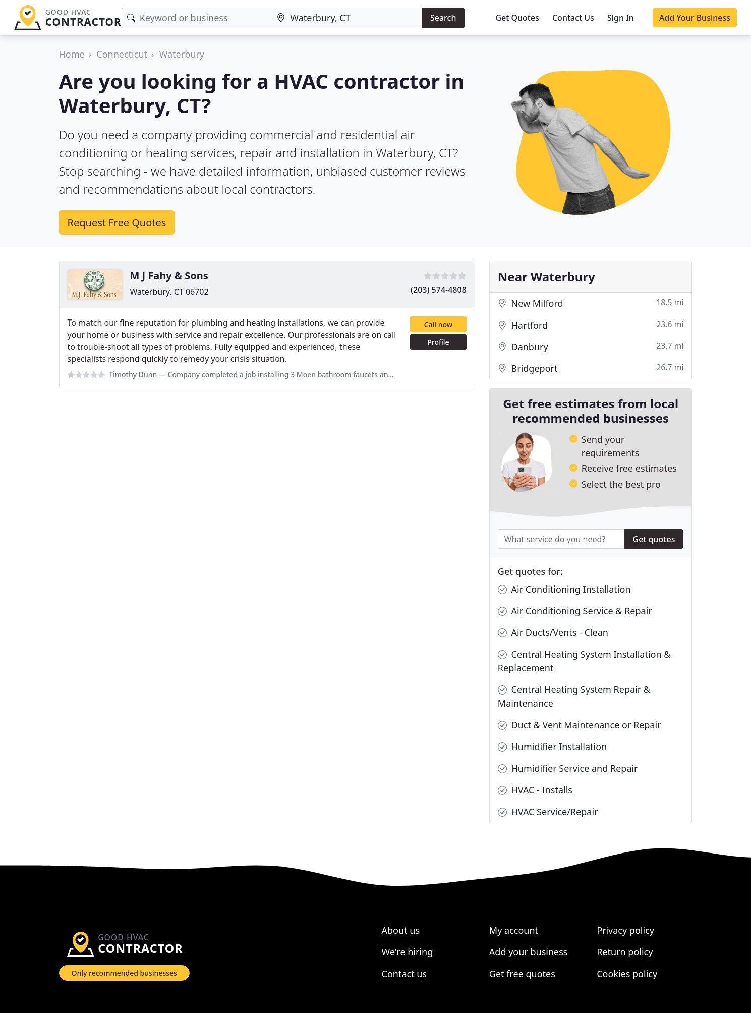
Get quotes (654, 539)
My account (513, 930)
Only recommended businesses (124, 973)
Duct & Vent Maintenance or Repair (579, 725)
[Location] (346, 18)
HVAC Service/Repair (548, 812)
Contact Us (573, 17)
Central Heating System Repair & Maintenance (574, 696)
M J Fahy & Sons (169, 275)
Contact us (404, 974)
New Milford (591, 303)
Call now (438, 324)
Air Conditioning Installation (564, 589)
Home (72, 54)
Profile (438, 342)
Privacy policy (625, 930)
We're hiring (407, 952)
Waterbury (181, 54)
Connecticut (121, 54)
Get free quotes (522, 974)
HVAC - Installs (535, 790)
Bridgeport (591, 369)
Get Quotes (517, 17)
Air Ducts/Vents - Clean (553, 632)
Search (443, 17)
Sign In (620, 17)
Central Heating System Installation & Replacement (584, 661)
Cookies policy (627, 974)
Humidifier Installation (552, 747)
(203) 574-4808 (439, 289)
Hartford (591, 325)
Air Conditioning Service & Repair (575, 611)
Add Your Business (694, 17)
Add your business (528, 952)
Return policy (625, 952)
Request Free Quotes (117, 222)
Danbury (591, 347)
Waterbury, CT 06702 (169, 291)
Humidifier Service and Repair (568, 768)
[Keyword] (197, 18)
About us (401, 930)
